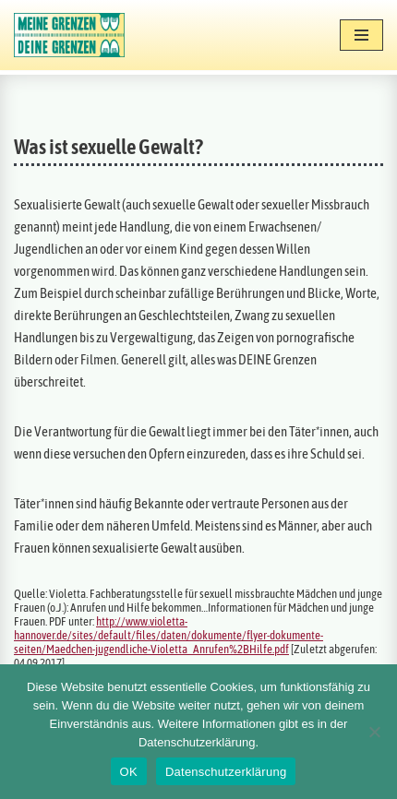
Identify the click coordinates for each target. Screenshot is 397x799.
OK (129, 772)
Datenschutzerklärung (225, 772)
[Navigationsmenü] (361, 35)
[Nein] (374, 731)
